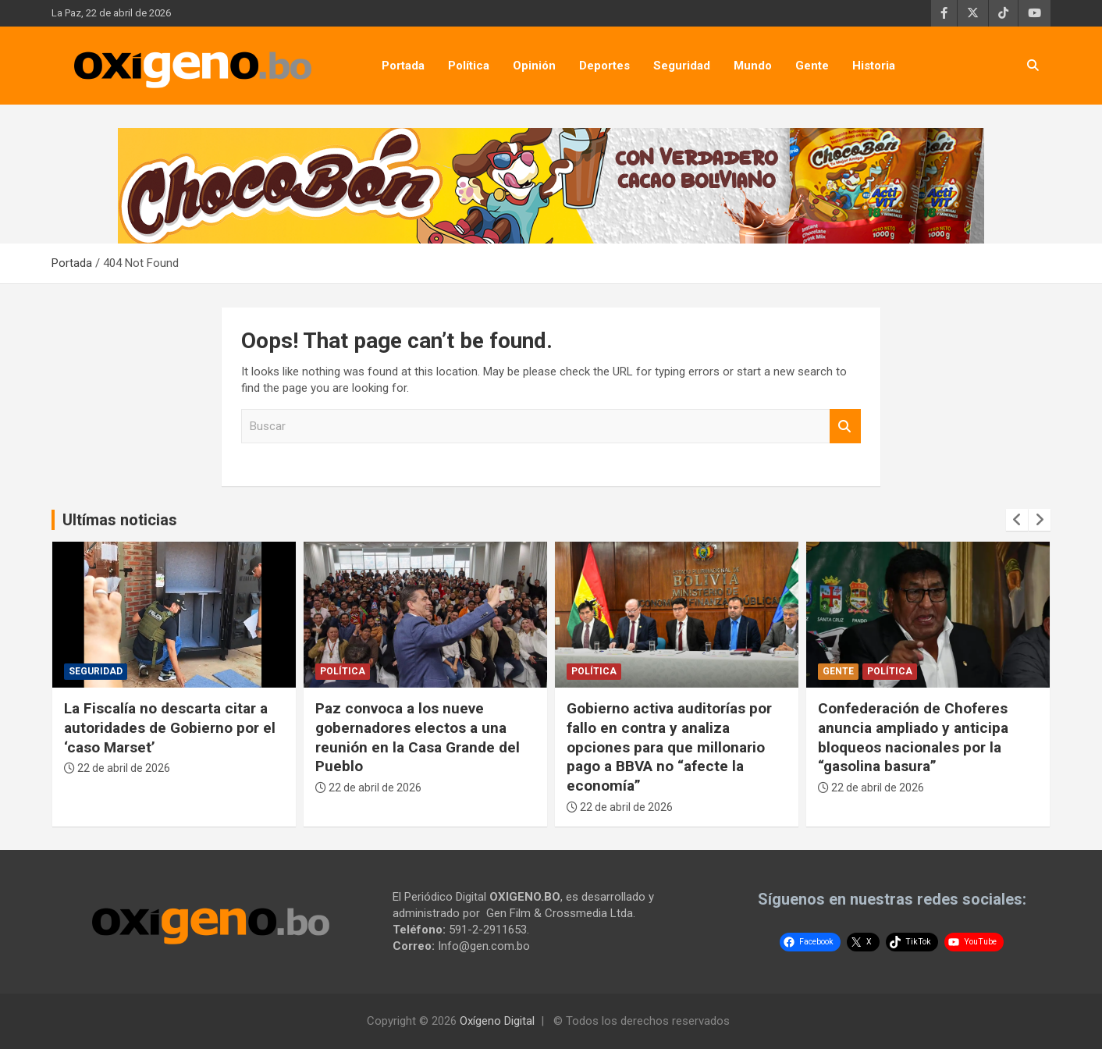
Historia (873, 66)
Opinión (534, 66)
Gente (812, 66)
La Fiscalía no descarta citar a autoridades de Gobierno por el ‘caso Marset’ (170, 727)
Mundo (753, 66)
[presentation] (1017, 520)
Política (468, 66)
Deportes (604, 66)
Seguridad (681, 66)
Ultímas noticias (119, 519)
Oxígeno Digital (497, 1021)
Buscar (845, 426)
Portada (403, 66)
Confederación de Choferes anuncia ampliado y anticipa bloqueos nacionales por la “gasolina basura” (913, 737)
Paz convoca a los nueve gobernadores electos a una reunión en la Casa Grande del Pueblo (417, 737)
